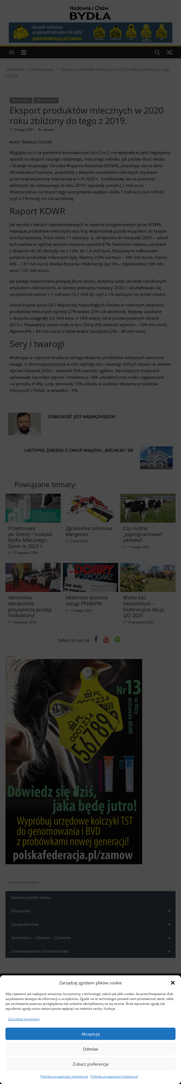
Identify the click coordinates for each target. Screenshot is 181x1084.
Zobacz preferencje (91, 1064)
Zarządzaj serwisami (24, 1019)
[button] (173, 982)
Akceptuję (90, 1034)
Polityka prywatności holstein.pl (64, 1076)
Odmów (90, 1049)
